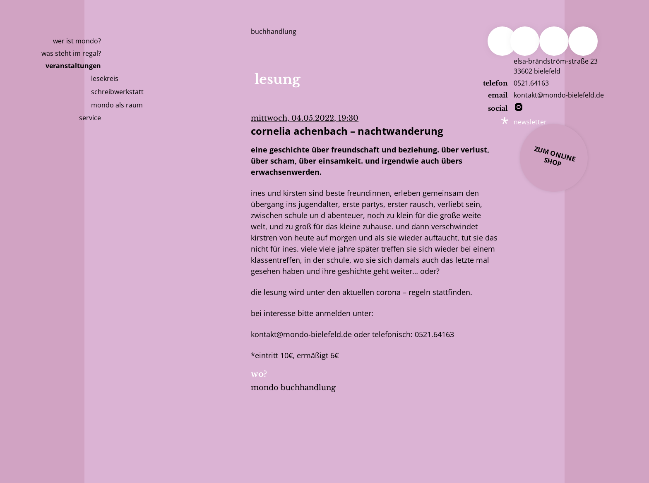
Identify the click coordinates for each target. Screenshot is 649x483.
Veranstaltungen (73, 65)
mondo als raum (117, 104)
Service (90, 117)
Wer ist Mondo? (77, 40)
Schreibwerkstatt (117, 91)
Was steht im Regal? (71, 53)
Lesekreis (104, 78)
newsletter (530, 121)
